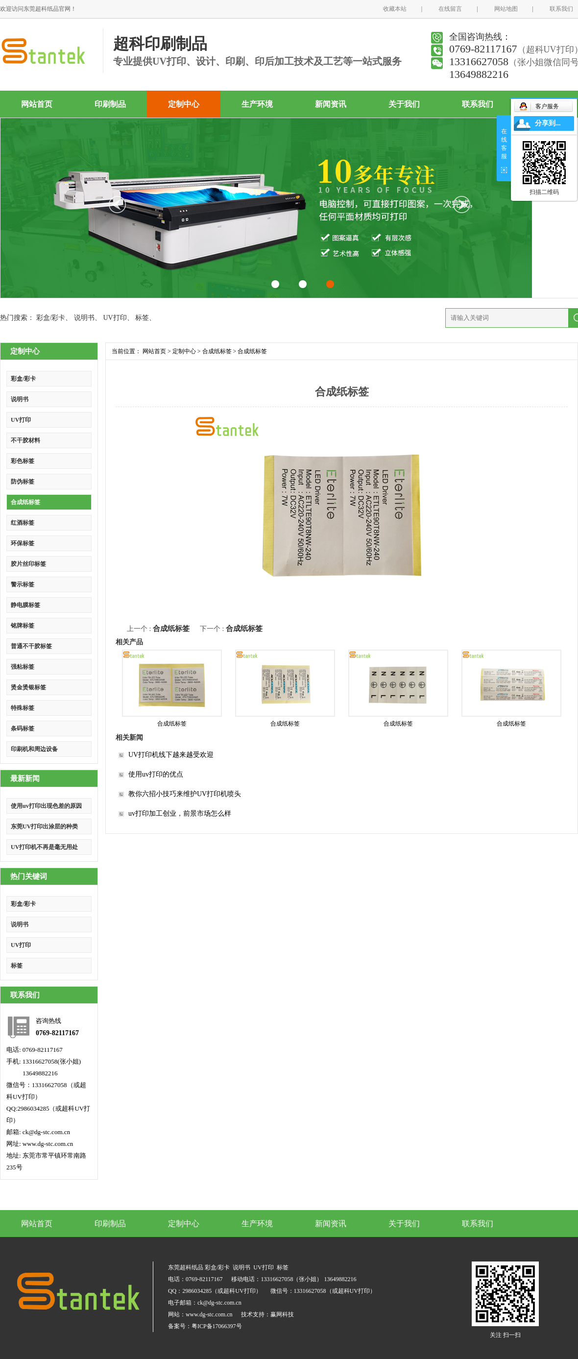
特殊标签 (22, 707)
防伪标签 (22, 481)
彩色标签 (22, 461)
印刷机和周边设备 (34, 749)
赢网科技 (282, 1314)
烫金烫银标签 (28, 687)
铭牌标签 (22, 625)
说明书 (84, 317)
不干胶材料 (25, 440)
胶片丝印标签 (28, 563)
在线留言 (450, 8)
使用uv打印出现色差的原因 (46, 805)
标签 (142, 317)
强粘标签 (22, 666)
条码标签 (22, 728)
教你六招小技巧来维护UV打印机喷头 (184, 794)
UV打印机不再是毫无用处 (44, 847)
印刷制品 (110, 104)
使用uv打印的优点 (155, 774)
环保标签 (22, 543)
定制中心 (183, 104)
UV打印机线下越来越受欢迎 (171, 754)
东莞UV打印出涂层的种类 (44, 826)
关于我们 (404, 104)
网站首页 (36, 104)
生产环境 (257, 104)
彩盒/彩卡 (51, 317)
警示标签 (22, 584)
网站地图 (506, 8)
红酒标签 (22, 522)
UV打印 (114, 317)
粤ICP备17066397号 (217, 1326)
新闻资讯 (330, 104)
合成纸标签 (25, 502)
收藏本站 (395, 8)
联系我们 (561, 8)
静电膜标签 (25, 605)
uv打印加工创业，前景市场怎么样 (179, 813)
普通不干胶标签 (31, 646)
